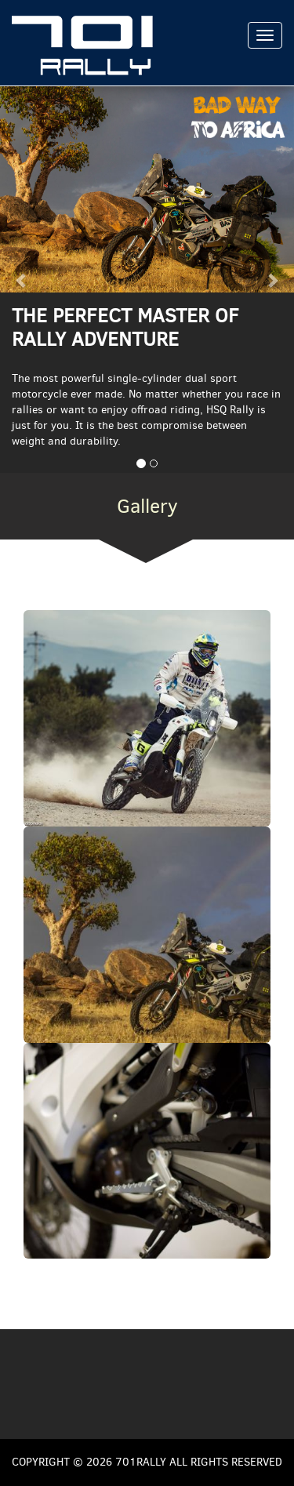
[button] (22, 279)
